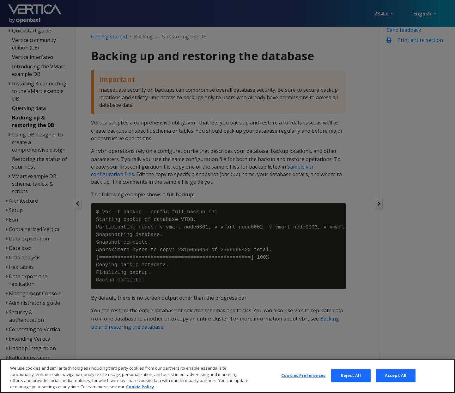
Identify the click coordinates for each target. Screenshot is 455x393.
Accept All (395, 383)
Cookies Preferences (303, 383)
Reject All (351, 383)
